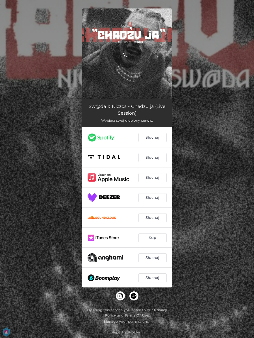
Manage (111, 321)
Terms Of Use (136, 315)
